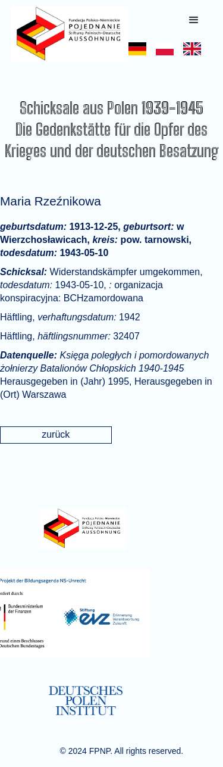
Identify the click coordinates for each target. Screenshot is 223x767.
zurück (56, 434)
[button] (194, 20)
